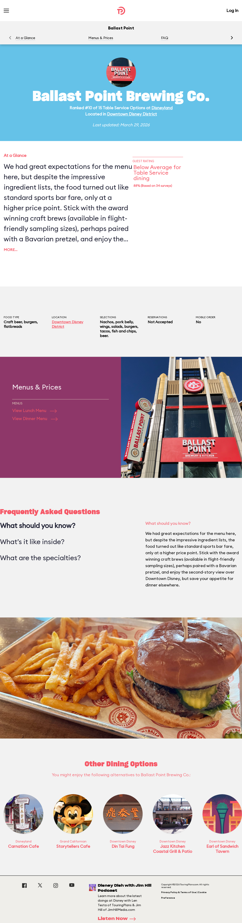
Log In (232, 10)
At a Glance (25, 38)
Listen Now (118, 919)
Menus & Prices (100, 38)
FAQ (164, 38)
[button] (232, 37)
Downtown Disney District (132, 114)
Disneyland (162, 107)
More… (10, 249)
